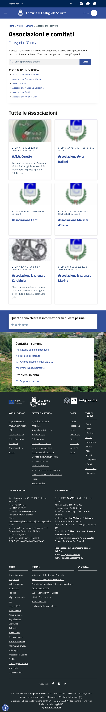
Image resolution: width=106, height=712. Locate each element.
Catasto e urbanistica (41, 443)
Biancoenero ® (76, 700)
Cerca (85, 61)
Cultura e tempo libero (42, 448)
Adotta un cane (39, 601)
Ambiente (36, 425)
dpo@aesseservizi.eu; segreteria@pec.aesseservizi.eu (69, 556)
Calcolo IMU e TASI (40, 588)
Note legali (13, 650)
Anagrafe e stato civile (42, 430)
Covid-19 (74, 448)
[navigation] (5, 12)
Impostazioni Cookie (18, 654)
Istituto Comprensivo (41, 597)
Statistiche (13, 668)
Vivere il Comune (25, 25)
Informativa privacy (17, 645)
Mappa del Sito (15, 672)
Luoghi (88, 428)
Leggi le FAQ (14, 606)
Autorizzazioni (38, 439)
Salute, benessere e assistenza (46, 470)
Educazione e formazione (43, 452)
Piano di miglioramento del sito (17, 597)
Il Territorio (90, 433)
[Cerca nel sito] (94, 13)
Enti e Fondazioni (16, 439)
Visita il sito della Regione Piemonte (48, 575)
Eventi (88, 424)
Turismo (35, 478)
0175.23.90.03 (19, 508)
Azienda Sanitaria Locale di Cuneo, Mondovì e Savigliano (57, 584)
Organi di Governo (17, 421)
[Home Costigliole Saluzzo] (40, 13)
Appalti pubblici (38, 434)
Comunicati (75, 434)
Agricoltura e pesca (40, 421)
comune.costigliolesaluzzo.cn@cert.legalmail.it (30, 521)
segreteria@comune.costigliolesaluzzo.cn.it (28, 528)
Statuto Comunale (17, 641)
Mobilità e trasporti (40, 465)
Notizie (73, 421)
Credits (12, 659)
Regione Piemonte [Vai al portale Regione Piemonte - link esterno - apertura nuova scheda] (16, 3)
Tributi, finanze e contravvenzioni (47, 474)
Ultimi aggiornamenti (18, 663)
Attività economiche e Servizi (90, 460)
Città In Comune (70, 697)
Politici (11, 452)
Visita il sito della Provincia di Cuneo (48, 579)
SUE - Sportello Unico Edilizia (45, 592)
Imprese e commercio (41, 461)
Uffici (11, 430)
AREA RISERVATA (51, 707)
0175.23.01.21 (19, 504)
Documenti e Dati (16, 434)
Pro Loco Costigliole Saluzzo (44, 606)
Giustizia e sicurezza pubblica (45, 456)
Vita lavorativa (38, 483)
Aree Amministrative (18, 425)
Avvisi (72, 452)
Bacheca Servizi (16, 637)
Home (11, 25)
